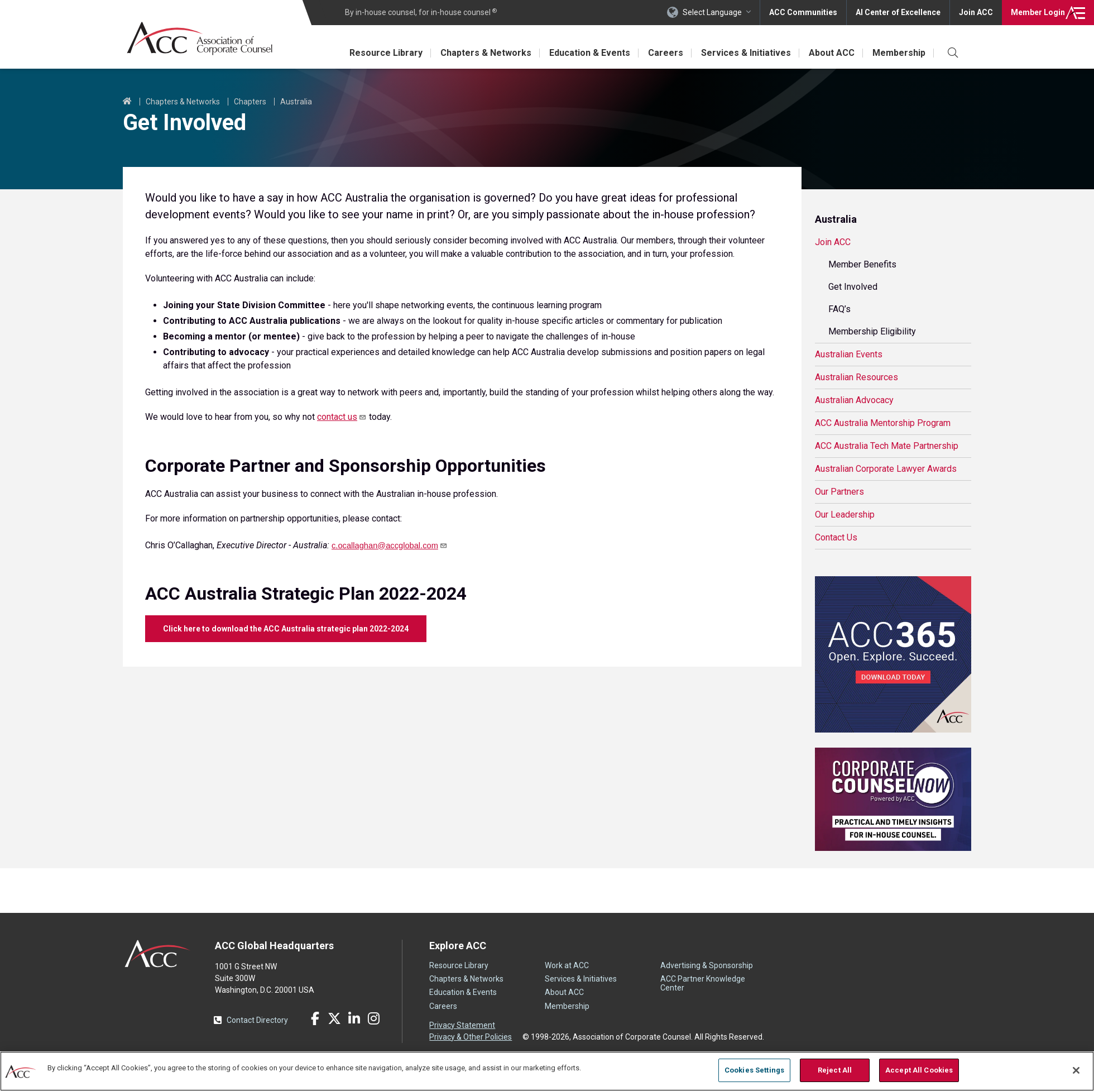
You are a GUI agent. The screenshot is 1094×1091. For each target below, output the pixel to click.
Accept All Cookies (919, 1070)
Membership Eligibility (872, 331)
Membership (898, 52)
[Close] (1076, 1070)
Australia (296, 102)
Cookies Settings (754, 1070)
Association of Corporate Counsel (199, 38)
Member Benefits (862, 264)
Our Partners (839, 491)
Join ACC (976, 12)
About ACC (832, 52)
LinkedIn (354, 1018)
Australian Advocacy (854, 400)
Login (1038, 12)
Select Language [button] (712, 12)
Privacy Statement (462, 1025)
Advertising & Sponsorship (706, 965)
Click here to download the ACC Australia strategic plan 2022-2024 (286, 628)
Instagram (373, 1018)
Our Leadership (845, 514)
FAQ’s (839, 309)
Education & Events (589, 52)
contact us (342, 416)
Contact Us (836, 537)
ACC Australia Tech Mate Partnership (886, 446)
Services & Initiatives (746, 52)
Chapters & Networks (485, 52)
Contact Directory (257, 1020)
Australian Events (848, 354)
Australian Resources (856, 377)
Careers (665, 52)
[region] (547, 1071)
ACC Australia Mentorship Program (883, 423)
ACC (158, 954)
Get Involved (852, 286)
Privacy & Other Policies (470, 1036)
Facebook (315, 1018)
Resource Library (386, 52)
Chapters (250, 102)
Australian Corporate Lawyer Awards (886, 468)
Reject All (835, 1070)
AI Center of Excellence (898, 12)
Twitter (334, 1018)
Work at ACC (567, 965)
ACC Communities (803, 12)
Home (127, 101)
